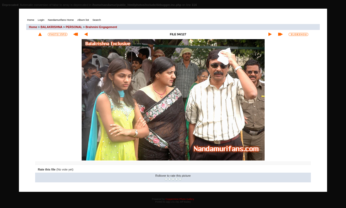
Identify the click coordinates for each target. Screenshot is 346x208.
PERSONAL (74, 27)
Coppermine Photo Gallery (179, 199)
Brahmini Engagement (101, 27)
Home (33, 27)
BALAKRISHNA (51, 27)
